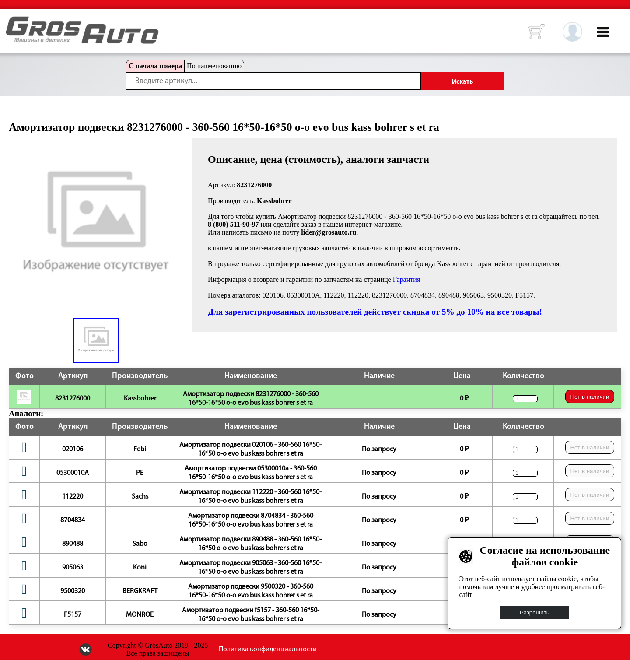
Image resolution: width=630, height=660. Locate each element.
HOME (12, 21)
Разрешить (535, 612)
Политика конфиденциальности (268, 649)
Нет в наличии (589, 396)
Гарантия (406, 279)
